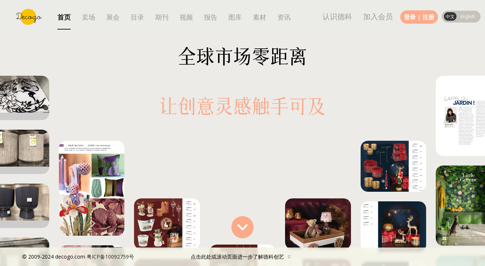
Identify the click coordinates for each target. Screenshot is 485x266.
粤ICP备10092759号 (110, 256)
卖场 (88, 17)
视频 (186, 17)
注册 (428, 17)
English (468, 16)
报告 (210, 17)
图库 (235, 17)
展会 (113, 17)
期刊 (161, 17)
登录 (410, 17)
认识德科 (337, 16)
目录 (137, 17)
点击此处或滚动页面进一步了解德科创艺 (158, 257)
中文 (450, 16)
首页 (64, 17)
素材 (259, 17)
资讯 (284, 17)
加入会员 (378, 16)
